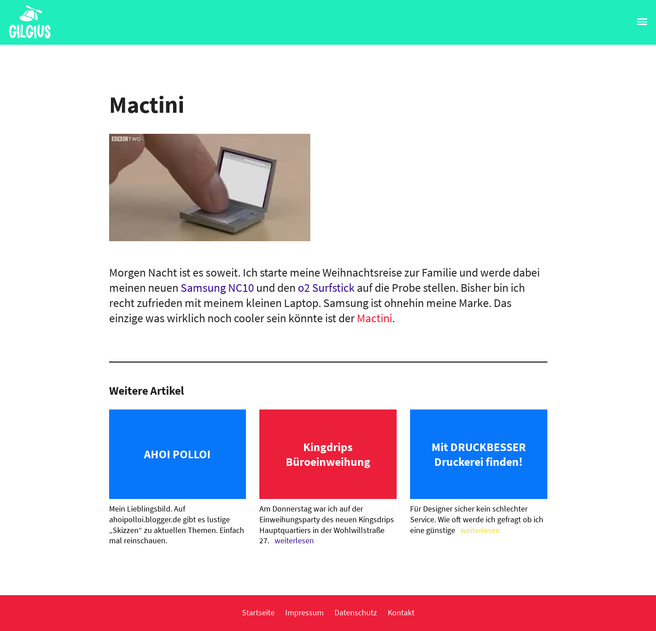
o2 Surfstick (326, 287)
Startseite (258, 612)
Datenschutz (355, 612)
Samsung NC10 (217, 287)
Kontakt (401, 612)
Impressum (304, 612)
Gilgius (25, 37)
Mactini (374, 318)
